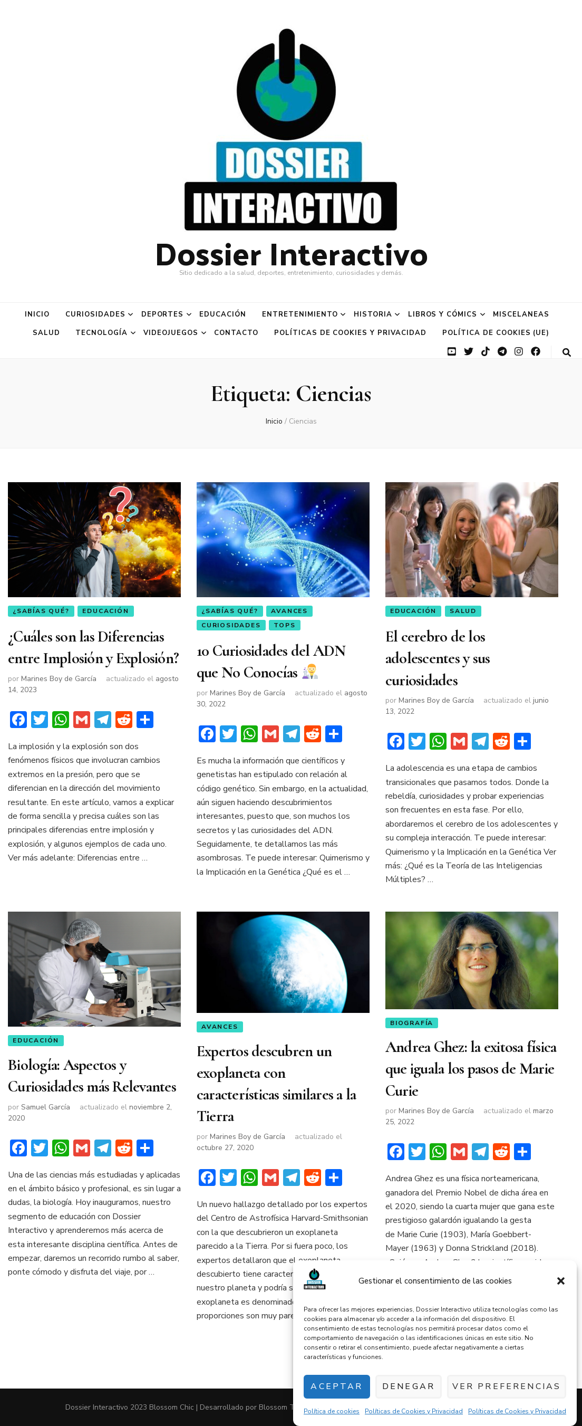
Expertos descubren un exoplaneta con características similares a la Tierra (276, 1079)
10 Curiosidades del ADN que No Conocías (271, 659)
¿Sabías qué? (41, 611)
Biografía (411, 1023)
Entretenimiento (300, 314)
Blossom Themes (288, 1407)
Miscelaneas (521, 314)
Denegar (413, 1386)
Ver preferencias (509, 1386)
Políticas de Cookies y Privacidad (414, 1411)
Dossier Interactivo (291, 252)
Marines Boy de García (58, 674)
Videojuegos (170, 333)
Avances (289, 611)
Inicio (37, 314)
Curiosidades (95, 314)
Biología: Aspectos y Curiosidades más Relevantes (92, 1074)
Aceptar (338, 1386)
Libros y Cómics (443, 314)
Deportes (162, 314)
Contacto (236, 333)
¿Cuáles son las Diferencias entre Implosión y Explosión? (93, 645)
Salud (46, 333)
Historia (373, 314)
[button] (561, 1281)
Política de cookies (332, 1411)
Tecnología (101, 333)
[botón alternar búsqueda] (566, 352)
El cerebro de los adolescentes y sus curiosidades (437, 655)
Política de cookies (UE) (495, 333)
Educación (222, 314)
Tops (284, 625)
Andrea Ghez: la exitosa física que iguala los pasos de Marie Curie (471, 1066)
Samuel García (45, 1103)
